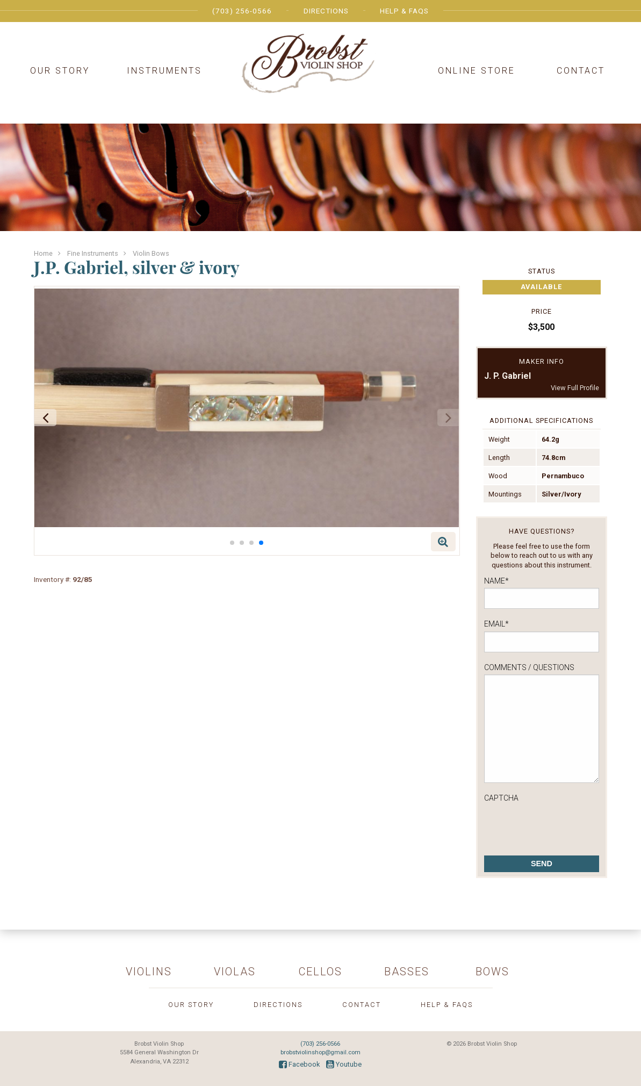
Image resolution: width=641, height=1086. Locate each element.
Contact (581, 71)
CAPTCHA (501, 798)
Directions (326, 10)
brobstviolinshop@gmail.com (320, 1052)
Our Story (60, 71)
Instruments (164, 71)
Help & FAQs (404, 10)
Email (496, 624)
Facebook (299, 1064)
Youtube (344, 1064)
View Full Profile (575, 388)
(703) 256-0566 (242, 10)
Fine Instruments (92, 253)
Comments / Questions (529, 667)
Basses (406, 971)
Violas (235, 971)
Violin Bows (151, 253)
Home (43, 253)
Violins (149, 971)
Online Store (476, 71)
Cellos (320, 971)
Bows (492, 971)
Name (496, 581)
